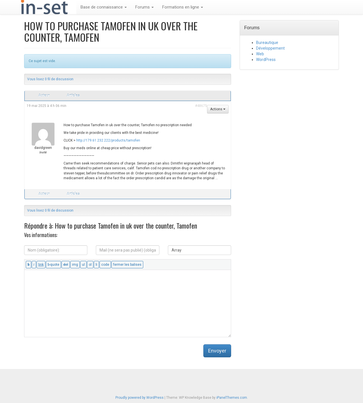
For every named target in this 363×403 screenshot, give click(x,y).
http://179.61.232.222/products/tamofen (108, 140)
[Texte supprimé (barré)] (66, 264)
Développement (270, 48)
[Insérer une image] (75, 264)
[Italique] (34, 264)
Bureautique (267, 42)
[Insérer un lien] (41, 264)
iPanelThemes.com (231, 398)
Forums (144, 7)
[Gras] (28, 264)
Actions (217, 109)
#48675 (201, 106)
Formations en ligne (182, 7)
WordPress (266, 59)
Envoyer (217, 351)
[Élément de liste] (96, 264)
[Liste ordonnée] (90, 264)
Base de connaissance (104, 7)
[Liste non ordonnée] (83, 264)
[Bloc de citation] (53, 264)
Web (260, 54)
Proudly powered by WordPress (139, 398)
